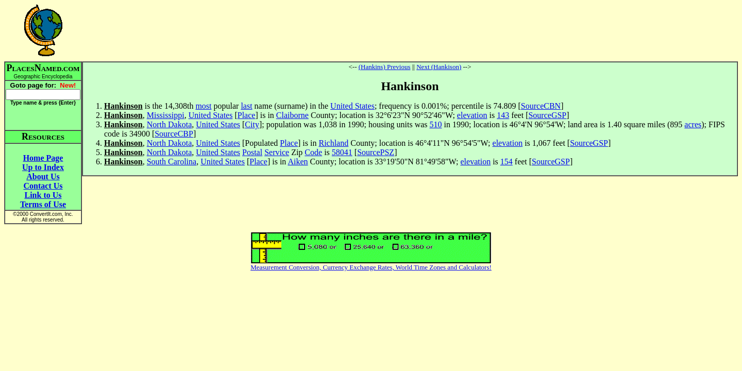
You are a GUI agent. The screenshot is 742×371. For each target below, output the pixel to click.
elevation (472, 115)
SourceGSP (547, 115)
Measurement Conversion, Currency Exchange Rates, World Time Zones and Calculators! (371, 267)
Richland (333, 143)
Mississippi (165, 115)
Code (313, 152)
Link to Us (42, 195)
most (203, 106)
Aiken (298, 161)
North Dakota (169, 124)
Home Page (43, 158)
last (246, 106)
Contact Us (43, 185)
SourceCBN (541, 106)
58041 (342, 152)
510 (436, 124)
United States (352, 106)
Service (276, 152)
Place (247, 115)
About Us (42, 176)
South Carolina (171, 161)
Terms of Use (43, 204)
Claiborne (292, 115)
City (252, 124)
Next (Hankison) (438, 67)
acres (692, 124)
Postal (252, 152)
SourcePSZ (375, 152)
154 (506, 161)
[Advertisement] (410, 30)
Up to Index (43, 167)
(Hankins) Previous (385, 67)
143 (503, 115)
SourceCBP (174, 133)
